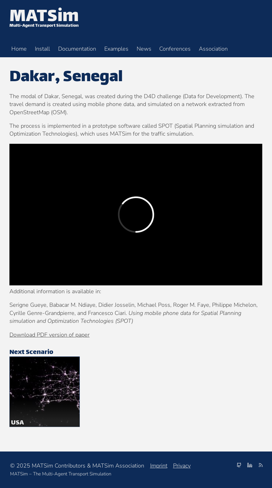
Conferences (175, 48)
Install (42, 48)
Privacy (182, 465)
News (144, 48)
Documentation (77, 48)
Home (19, 48)
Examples (116, 48)
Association (213, 48)
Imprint (158, 465)
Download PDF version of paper (49, 335)
